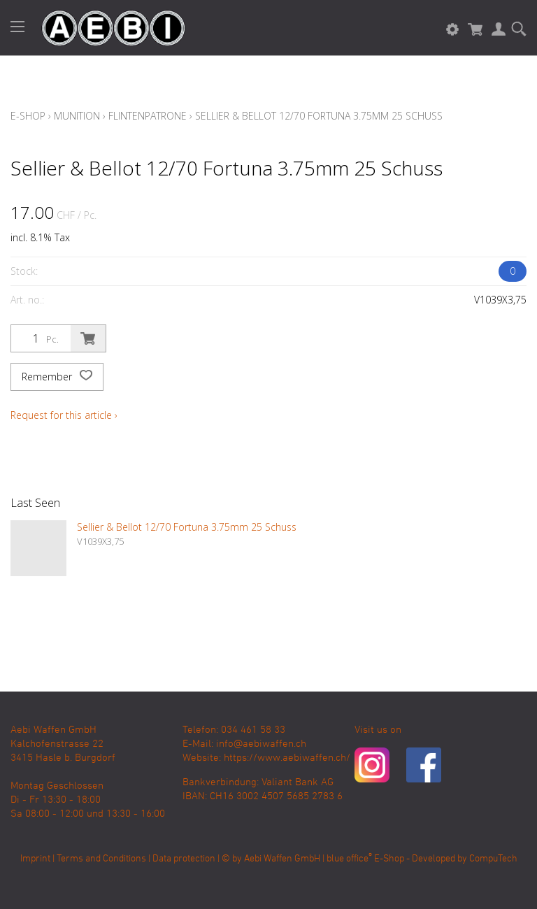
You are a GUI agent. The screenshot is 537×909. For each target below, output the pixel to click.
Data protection (183, 859)
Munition (77, 115)
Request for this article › (63, 415)
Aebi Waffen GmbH (282, 859)
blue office (349, 859)
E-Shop (27, 115)
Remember (57, 377)
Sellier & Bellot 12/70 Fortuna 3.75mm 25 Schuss (319, 115)
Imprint (35, 859)
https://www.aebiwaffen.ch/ (287, 758)
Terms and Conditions (101, 859)
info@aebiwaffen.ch (261, 744)
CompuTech (493, 859)
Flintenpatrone (147, 115)
